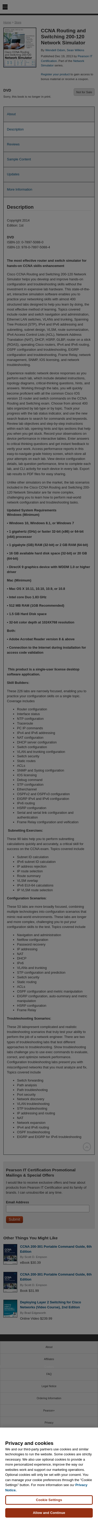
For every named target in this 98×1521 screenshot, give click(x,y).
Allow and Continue (49, 1513)
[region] (49, 1474)
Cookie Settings (49, 1500)
